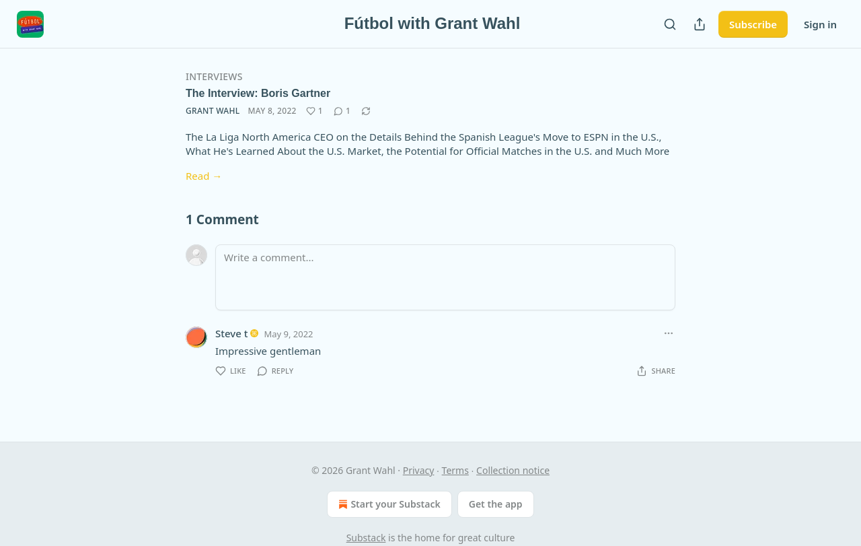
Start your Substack (388, 504)
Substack (366, 537)
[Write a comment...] (445, 277)
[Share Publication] (699, 24)
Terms (455, 470)
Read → (204, 175)
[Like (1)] (314, 111)
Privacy (419, 470)
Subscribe (753, 24)
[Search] (670, 24)
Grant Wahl (212, 110)
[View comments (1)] (342, 111)
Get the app (496, 504)
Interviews (214, 76)
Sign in (820, 24)
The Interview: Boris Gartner (258, 93)
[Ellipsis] (668, 333)
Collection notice (513, 470)
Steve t (231, 333)
